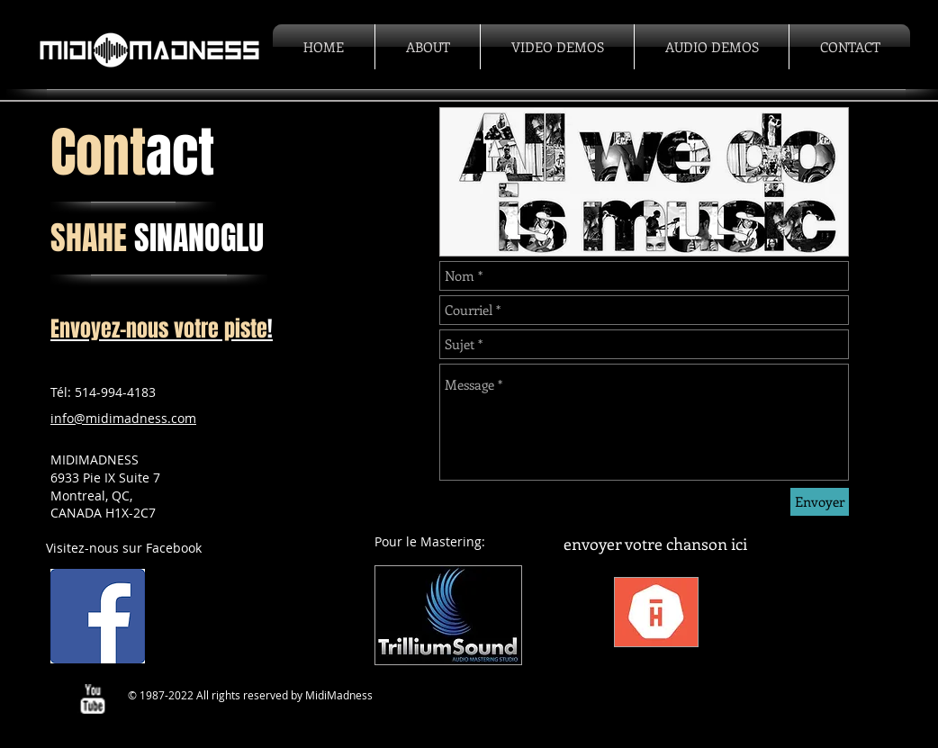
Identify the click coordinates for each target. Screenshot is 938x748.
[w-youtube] (92, 699)
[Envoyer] (819, 502)
